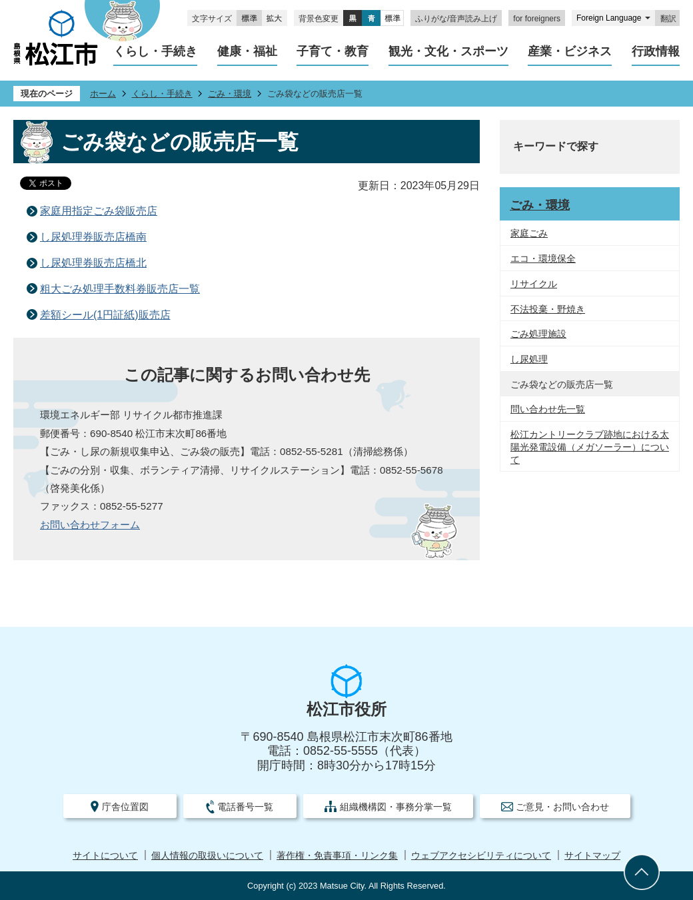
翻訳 (668, 18)
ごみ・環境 (229, 94)
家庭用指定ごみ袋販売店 (98, 211)
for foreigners (536, 18)
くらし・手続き (162, 94)
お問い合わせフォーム (90, 524)
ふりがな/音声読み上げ (456, 18)
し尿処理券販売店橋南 (93, 236)
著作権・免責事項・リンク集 (337, 856)
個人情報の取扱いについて (207, 856)
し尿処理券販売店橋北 (93, 262)
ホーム (103, 94)
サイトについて (105, 856)
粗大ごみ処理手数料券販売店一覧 (120, 288)
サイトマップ (592, 856)
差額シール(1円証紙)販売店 (105, 314)
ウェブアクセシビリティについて (481, 856)
